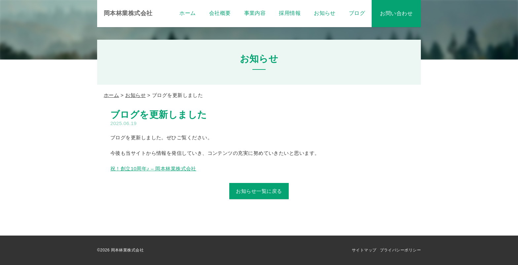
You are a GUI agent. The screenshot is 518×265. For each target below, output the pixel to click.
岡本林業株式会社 (128, 13)
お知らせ (135, 95)
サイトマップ (364, 250)
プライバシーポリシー (400, 250)
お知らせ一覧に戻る (259, 191)
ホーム (111, 95)
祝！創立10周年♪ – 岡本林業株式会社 (153, 168)
